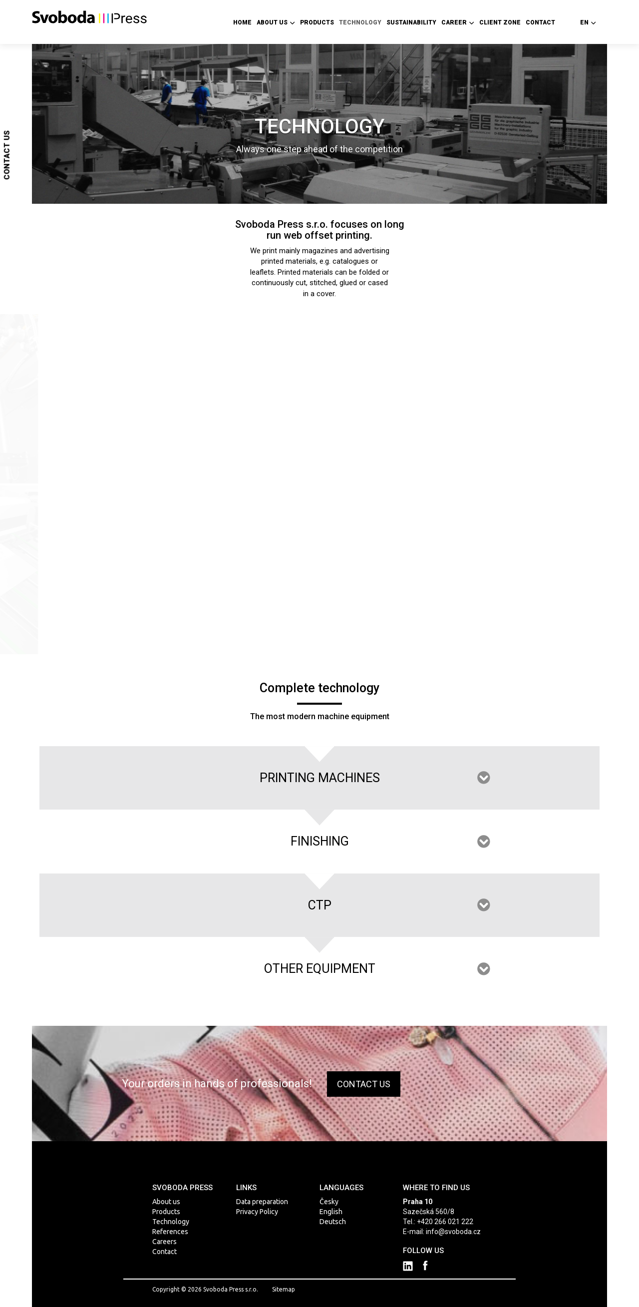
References (170, 1232)
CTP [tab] (319, 905)
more (48, 374)
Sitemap (283, 1289)
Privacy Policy (257, 1212)
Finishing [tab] (320, 841)
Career (457, 22)
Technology (360, 22)
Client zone (500, 22)
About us (276, 22)
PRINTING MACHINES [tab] (320, 778)
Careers (164, 1242)
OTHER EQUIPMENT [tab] (319, 968)
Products (317, 22)
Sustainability (411, 22)
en (588, 22)
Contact (540, 22)
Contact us (6, 155)
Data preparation (262, 1202)
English (331, 1212)
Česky (329, 1202)
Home (242, 22)
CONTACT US (363, 1084)
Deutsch (333, 1222)
